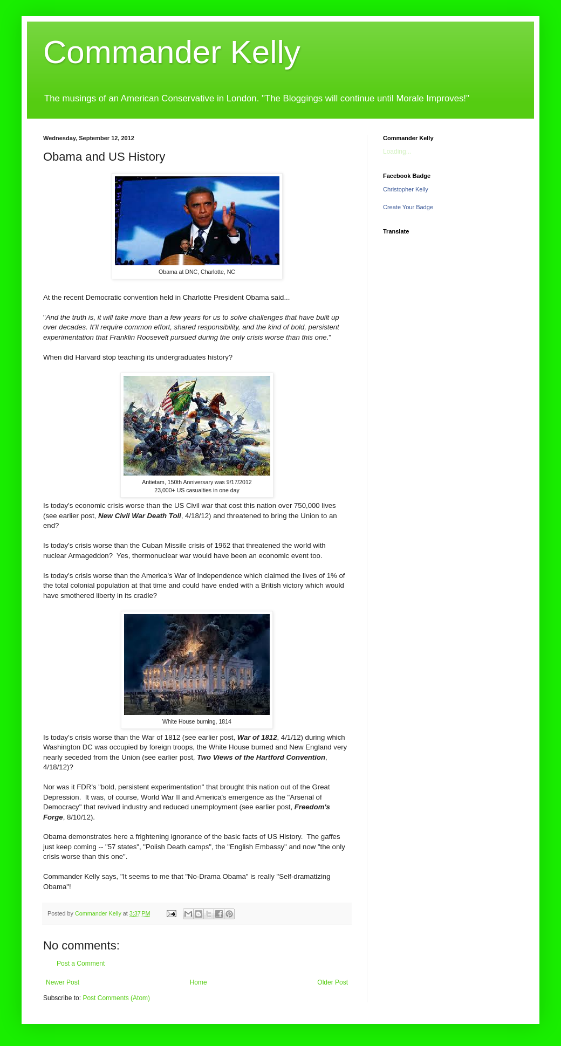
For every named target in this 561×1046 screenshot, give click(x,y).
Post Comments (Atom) (116, 998)
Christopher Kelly (405, 189)
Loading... (397, 151)
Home (198, 982)
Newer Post (62, 982)
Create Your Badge (408, 207)
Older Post (332, 982)
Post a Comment (81, 963)
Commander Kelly (171, 52)
